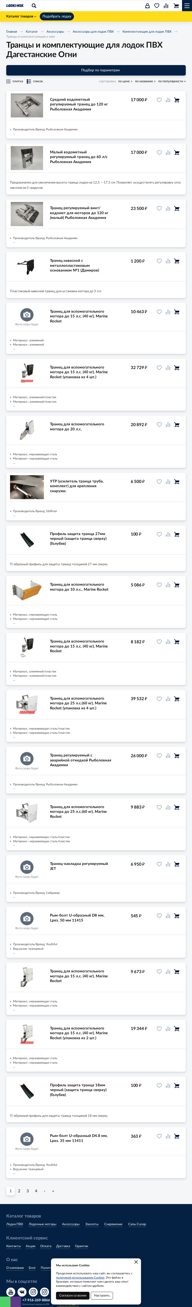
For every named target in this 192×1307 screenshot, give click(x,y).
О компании (15, 1268)
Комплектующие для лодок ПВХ (147, 31)
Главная (11, 31)
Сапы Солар (137, 1224)
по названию (144, 81)
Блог (32, 1268)
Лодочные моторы (42, 1224)
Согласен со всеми (72, 1295)
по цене (124, 81)
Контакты (13, 1246)
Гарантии (81, 1246)
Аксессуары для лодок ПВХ (93, 31)
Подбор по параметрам (96, 70)
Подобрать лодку (56, 16)
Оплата (45, 1246)
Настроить (102, 1295)
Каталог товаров (21, 16)
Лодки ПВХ (14, 1224)
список (38, 81)
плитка (17, 81)
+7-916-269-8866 (36, 1300)
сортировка (107, 81)
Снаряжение (113, 1224)
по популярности (170, 81)
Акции (30, 1246)
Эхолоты (91, 1224)
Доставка (63, 1246)
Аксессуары (55, 31)
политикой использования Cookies (80, 1277)
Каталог (32, 31)
